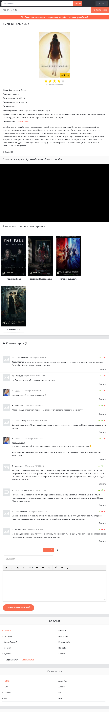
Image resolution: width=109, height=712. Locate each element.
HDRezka (62, 597)
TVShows (8, 585)
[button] (6, 517)
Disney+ (7, 642)
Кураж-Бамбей (10, 591)
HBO (6, 636)
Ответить (102, 319)
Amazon (62, 636)
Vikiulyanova (21, 325)
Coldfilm (61, 603)
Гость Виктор (21, 370)
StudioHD (9, 152)
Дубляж (7, 603)
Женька (18, 355)
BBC (60, 642)
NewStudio (63, 585)
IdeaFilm (7, 597)
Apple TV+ (62, 630)
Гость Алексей (22, 307)
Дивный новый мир (15, 670)
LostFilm (15, 94)
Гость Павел (20, 440)
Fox (5, 648)
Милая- (18, 340)
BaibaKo (62, 580)
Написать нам (10, 707)
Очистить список (54, 677)
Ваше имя (19, 415)
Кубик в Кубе (64, 591)
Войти (101, 3)
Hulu (60, 648)
